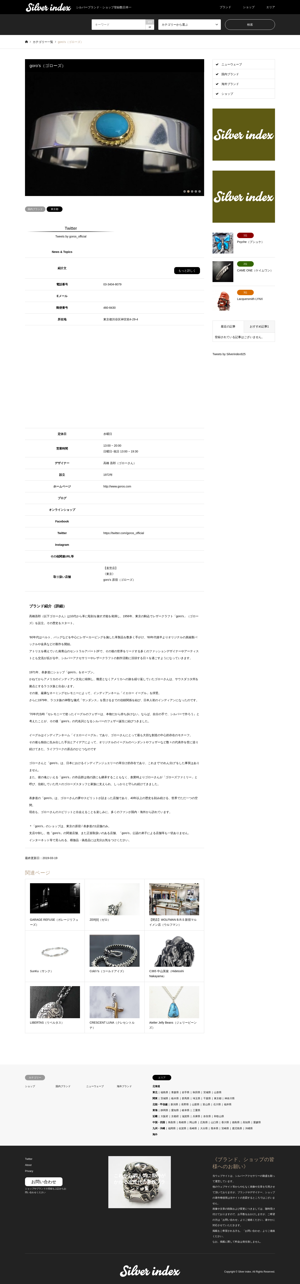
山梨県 (195, 1103)
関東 (155, 1097)
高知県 (246, 1121)
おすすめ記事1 (259, 326)
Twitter (28, 1158)
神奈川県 (230, 1097)
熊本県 (214, 1127)
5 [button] (199, 191)
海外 (155, 1133)
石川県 (217, 1103)
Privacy (29, 1170)
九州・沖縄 (158, 1127)
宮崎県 (225, 1127)
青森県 (175, 1091)
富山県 (206, 1103)
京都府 (175, 1115)
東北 (155, 1091)
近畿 (155, 1115)
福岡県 (172, 1127)
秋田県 (196, 1091)
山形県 (217, 1091)
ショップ (249, 7)
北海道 (156, 1085)
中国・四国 (158, 1121)
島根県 (182, 1121)
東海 (155, 1109)
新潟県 (174, 1103)
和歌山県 (219, 1115)
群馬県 (185, 1097)
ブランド (225, 7)
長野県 (185, 1103)
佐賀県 (182, 1127)
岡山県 (193, 1121)
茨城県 (164, 1097)
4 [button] (196, 191)
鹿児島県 (237, 1127)
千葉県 (207, 1097)
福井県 (227, 1103)
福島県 (164, 1091)
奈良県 (207, 1115)
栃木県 (175, 1097)
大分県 (204, 1127)
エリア (270, 7)
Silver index (244, 1271)
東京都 (54, 208)
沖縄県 (249, 1127)
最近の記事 (228, 326)
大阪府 (164, 1115)
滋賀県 (185, 1115)
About (28, 1164)
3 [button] (192, 191)
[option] (114, 134)
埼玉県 (196, 1097)
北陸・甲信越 (160, 1103)
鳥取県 (172, 1121)
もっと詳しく (187, 270)
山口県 (214, 1121)
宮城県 (207, 1091)
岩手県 (185, 1091)
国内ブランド (35, 208)
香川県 (225, 1121)
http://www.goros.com (117, 485)
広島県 (204, 1121)
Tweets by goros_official (70, 235)
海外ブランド (230, 84)
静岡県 (164, 1109)
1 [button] (184, 191)
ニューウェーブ (231, 64)
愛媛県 (257, 1121)
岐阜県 (185, 1109)
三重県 (196, 1109)
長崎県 (193, 1127)
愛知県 (175, 1109)
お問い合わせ (43, 1181)
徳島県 (236, 1121)
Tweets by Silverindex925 (229, 354)
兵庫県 (196, 1115)
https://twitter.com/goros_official (123, 532)
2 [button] (188, 191)
